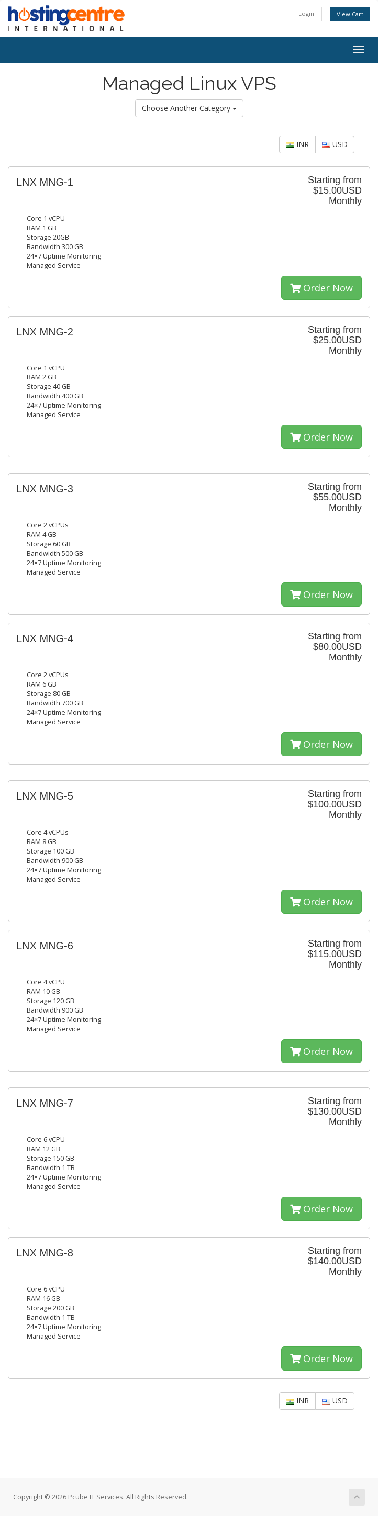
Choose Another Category (189, 108)
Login (306, 13)
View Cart (350, 14)
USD (335, 144)
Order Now (321, 288)
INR (297, 144)
